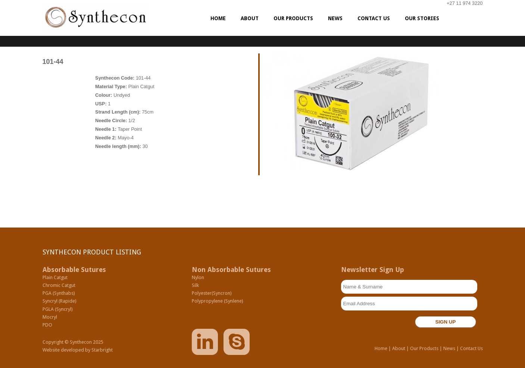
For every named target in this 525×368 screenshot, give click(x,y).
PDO (47, 325)
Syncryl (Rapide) (59, 301)
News (449, 348)
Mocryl (50, 317)
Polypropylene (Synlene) (217, 301)
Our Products (424, 348)
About (398, 348)
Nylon (198, 277)
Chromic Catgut (59, 285)
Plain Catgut (55, 277)
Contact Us (471, 348)
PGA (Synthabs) (59, 293)
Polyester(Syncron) (212, 293)
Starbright (102, 350)
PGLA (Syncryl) (58, 309)
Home (381, 348)
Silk (195, 285)
